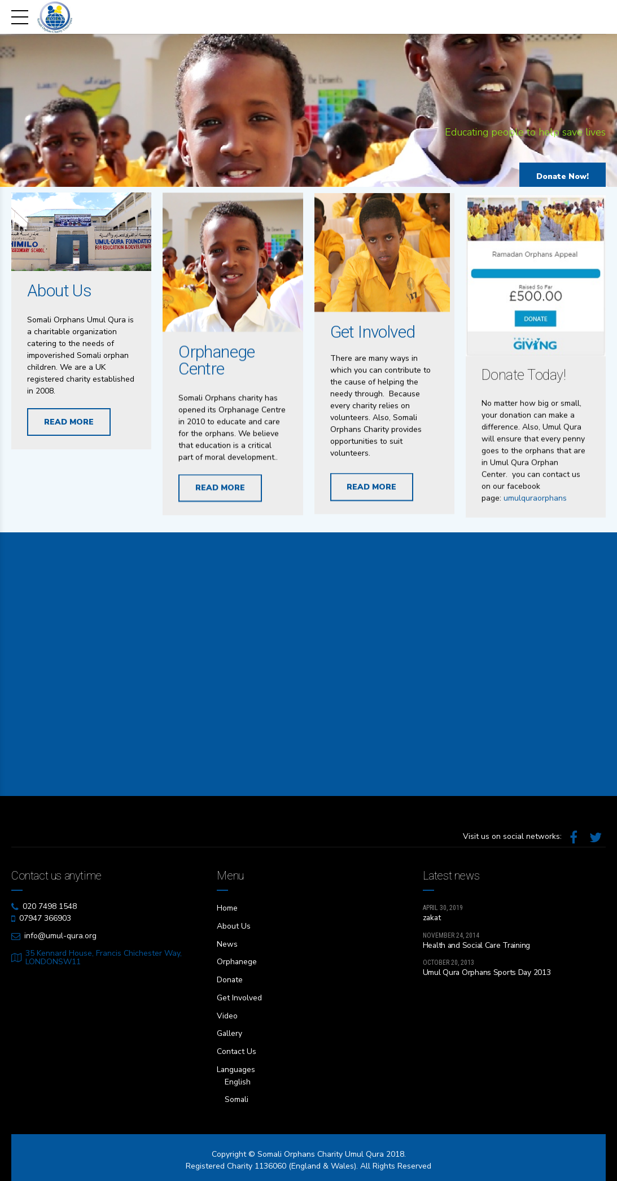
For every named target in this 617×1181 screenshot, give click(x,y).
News (227, 943)
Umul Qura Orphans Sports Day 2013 (488, 973)
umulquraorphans (535, 553)
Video (227, 1013)
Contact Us (237, 1048)
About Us (59, 291)
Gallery (230, 1030)
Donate (230, 978)
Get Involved (372, 343)
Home (227, 908)
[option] (308, 113)
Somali (237, 1095)
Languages (236, 1065)
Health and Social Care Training (478, 946)
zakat (432, 917)
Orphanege (237, 960)
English (238, 1077)
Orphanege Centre (216, 362)
